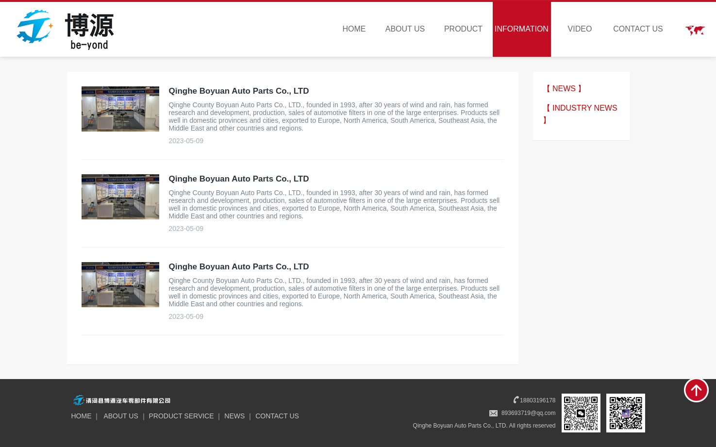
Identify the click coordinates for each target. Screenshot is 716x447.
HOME (354, 29)
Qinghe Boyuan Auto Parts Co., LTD (239, 91)
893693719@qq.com (528, 413)
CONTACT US (638, 29)
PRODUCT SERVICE (181, 416)
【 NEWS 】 (564, 88)
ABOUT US (405, 29)
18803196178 (537, 400)
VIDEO (580, 29)
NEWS (234, 416)
